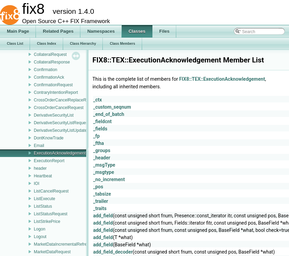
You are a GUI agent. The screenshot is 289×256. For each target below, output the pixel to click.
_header (101, 157)
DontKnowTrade (48, 138)
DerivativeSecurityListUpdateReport (66, 130)
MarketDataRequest (52, 251)
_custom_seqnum (112, 107)
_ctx (97, 99)
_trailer (100, 201)
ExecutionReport (49, 160)
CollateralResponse (52, 62)
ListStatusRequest (50, 213)
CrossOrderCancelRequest (58, 107)
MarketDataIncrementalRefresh (62, 244)
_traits (100, 208)
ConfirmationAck (49, 77)
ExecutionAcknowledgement (60, 153)
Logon (39, 229)
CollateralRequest (50, 54)
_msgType (104, 165)
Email (39, 145)
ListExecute (44, 198)
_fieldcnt (102, 121)
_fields (100, 128)
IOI (36, 183)
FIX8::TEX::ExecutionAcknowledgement (222, 79)
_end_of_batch (108, 114)
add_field (103, 215)
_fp (96, 136)
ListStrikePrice (47, 221)
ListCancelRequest (51, 191)
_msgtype (103, 172)
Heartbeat (43, 176)
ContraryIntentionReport (56, 92)
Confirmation (45, 69)
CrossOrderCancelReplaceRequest (66, 100)
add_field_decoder (113, 252)
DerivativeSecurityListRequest (61, 122)
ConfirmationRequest (53, 84)
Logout (40, 236)
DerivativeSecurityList (53, 115)
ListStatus (43, 206)
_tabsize (102, 194)
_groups (101, 150)
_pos (98, 186)
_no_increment (109, 179)
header (40, 168)
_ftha (98, 143)
